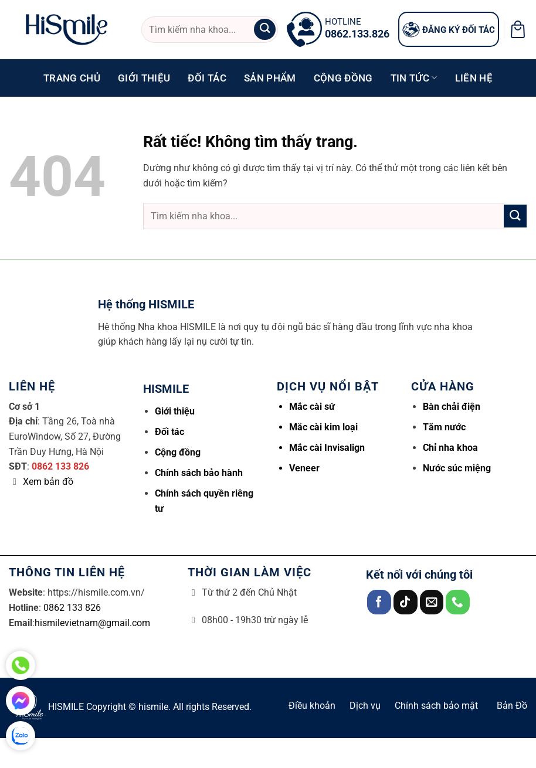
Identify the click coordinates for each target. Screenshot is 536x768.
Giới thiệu (144, 78)
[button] (517, 29)
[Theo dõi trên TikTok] (405, 602)
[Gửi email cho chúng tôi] (432, 602)
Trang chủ (71, 78)
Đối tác (207, 78)
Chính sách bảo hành (199, 472)
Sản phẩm (270, 78)
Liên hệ (474, 78)
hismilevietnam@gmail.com (92, 622)
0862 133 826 (60, 466)
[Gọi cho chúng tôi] (458, 602)
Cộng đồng (343, 78)
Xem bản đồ (48, 481)
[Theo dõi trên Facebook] (379, 602)
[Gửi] (264, 29)
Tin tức (414, 78)
